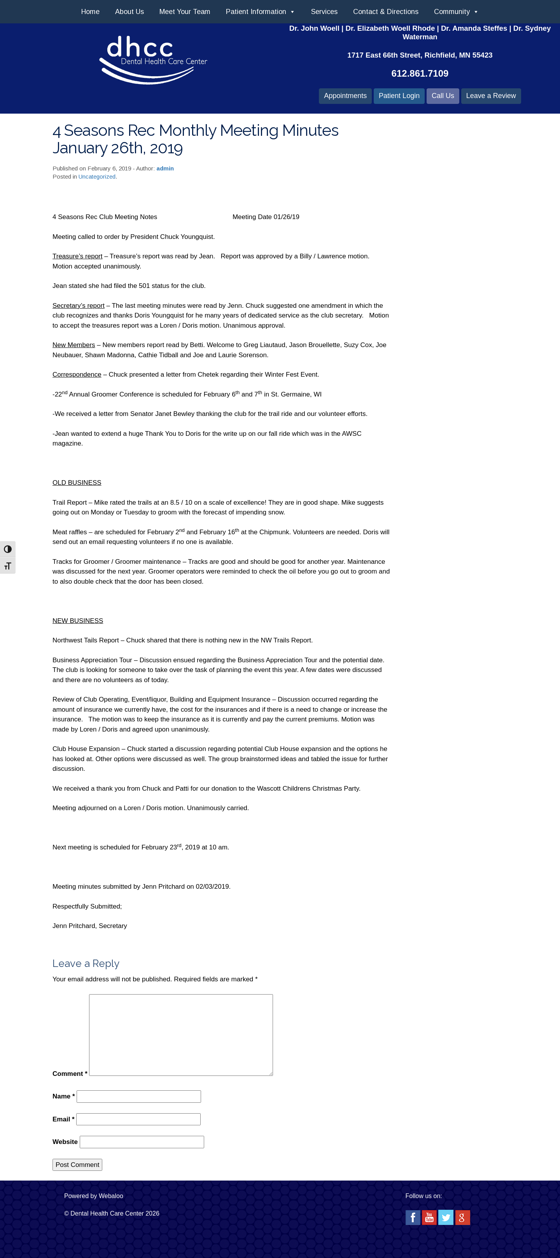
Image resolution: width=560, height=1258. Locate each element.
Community (456, 12)
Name (63, 1096)
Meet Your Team (184, 12)
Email (63, 1119)
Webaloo (111, 1196)
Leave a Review (491, 96)
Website (65, 1142)
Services (324, 12)
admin (165, 168)
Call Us (443, 96)
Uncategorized (97, 176)
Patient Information (261, 12)
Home (90, 12)
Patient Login (399, 96)
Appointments (345, 96)
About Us (129, 12)
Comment (70, 1073)
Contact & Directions (385, 12)
